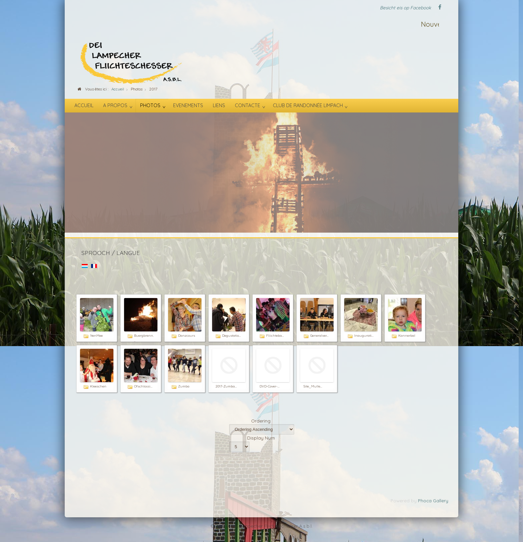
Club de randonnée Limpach (308, 105)
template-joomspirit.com (520, 513)
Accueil (83, 105)
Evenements (188, 105)
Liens (219, 105)
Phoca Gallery (433, 500)
